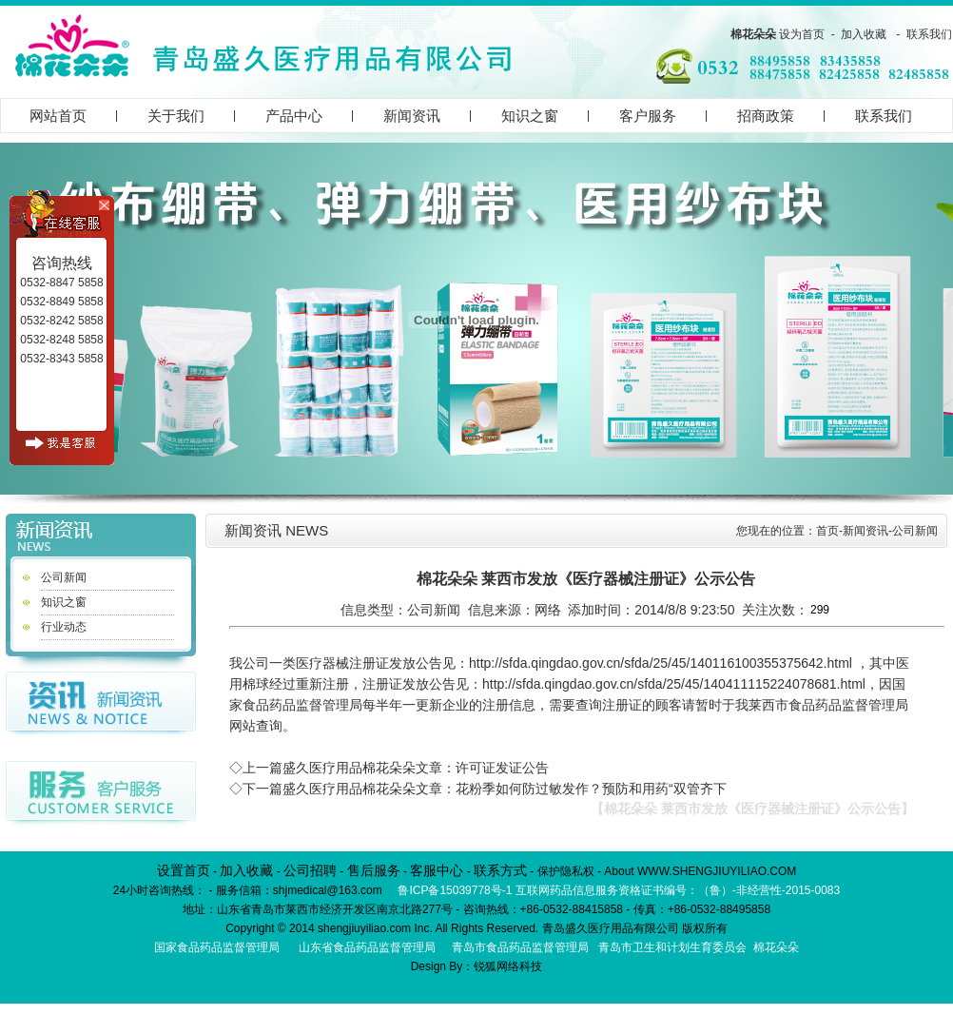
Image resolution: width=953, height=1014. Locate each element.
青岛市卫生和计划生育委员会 (672, 947)
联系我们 (929, 34)
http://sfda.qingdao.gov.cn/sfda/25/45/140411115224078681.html (673, 684)
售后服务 (373, 870)
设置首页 (183, 870)
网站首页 (58, 115)
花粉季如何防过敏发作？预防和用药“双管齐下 (591, 788)
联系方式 (500, 870)
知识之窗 (529, 115)
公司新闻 (64, 577)
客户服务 (647, 115)
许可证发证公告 (502, 767)
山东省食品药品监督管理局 (367, 947)
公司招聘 (310, 870)
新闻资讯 (411, 115)
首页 (827, 530)
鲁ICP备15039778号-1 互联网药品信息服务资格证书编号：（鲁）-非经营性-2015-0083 (619, 890)
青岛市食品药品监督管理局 (520, 947)
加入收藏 (863, 34)
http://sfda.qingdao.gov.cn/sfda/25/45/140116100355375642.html (660, 663)
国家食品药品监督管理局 (217, 947)
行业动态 (64, 627)
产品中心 (293, 115)
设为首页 (802, 34)
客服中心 (436, 870)
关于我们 (175, 115)
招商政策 (765, 115)
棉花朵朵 (753, 34)
